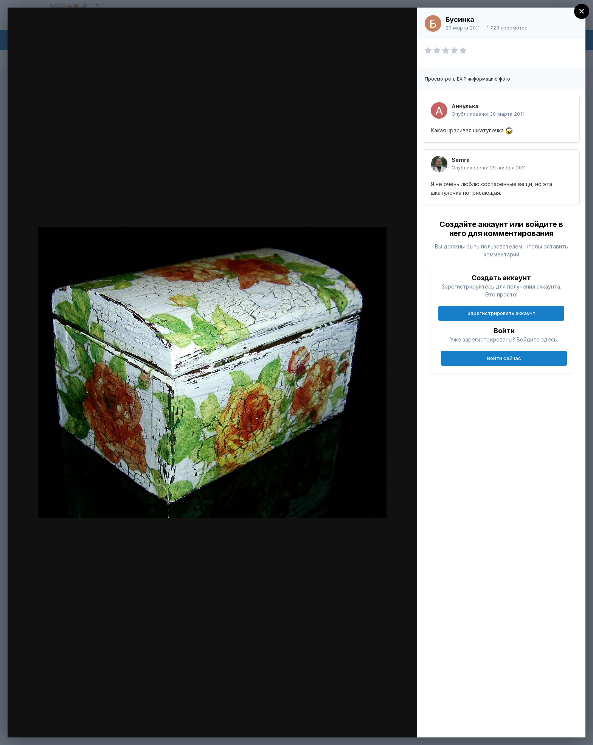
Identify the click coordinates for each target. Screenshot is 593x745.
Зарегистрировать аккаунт (501, 313)
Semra (461, 160)
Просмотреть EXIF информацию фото (467, 79)
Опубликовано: (488, 114)
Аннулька (465, 106)
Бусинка (460, 19)
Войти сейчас (504, 358)
